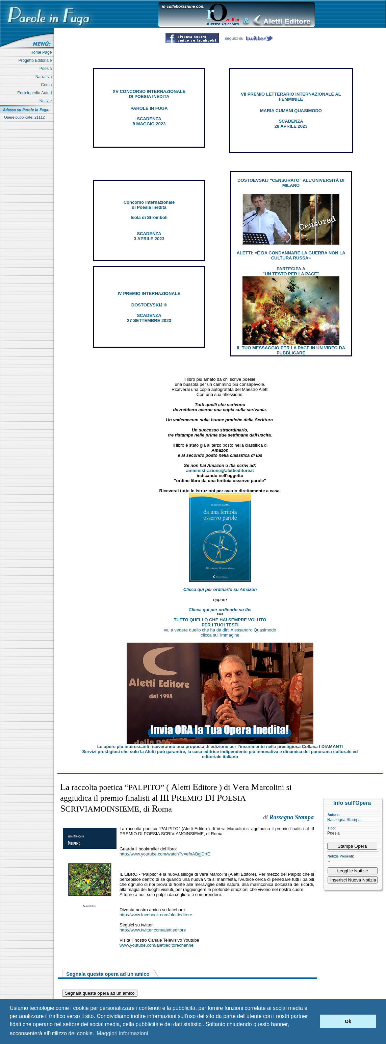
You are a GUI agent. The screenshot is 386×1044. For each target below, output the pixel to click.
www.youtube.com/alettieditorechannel (157, 945)
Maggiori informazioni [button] (122, 1033)
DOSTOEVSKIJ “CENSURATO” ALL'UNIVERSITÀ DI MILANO (290, 183)
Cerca (47, 84)
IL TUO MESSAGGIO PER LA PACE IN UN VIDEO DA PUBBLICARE (291, 350)
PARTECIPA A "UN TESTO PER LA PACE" (291, 271)
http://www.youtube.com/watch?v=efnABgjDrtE (165, 853)
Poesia (47, 68)
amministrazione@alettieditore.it (220, 470)
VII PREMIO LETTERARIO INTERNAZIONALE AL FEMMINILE (291, 97)
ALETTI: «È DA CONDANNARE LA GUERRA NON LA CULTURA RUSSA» (290, 255)
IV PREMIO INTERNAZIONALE (149, 293)
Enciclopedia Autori (35, 93)
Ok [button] (348, 1021)
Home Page (42, 52)
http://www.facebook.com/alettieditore (156, 914)
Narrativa (44, 76)
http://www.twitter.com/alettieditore (153, 930)
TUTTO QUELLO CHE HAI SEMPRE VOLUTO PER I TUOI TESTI (220, 622)
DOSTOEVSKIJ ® (149, 304)
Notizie (47, 101)
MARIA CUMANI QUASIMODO (291, 110)
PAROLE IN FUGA (149, 108)
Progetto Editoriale (36, 60)
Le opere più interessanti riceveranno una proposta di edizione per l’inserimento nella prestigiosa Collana (220, 746)
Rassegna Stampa (344, 819)
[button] (312, 1021)
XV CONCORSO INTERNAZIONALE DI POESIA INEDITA (149, 94)
